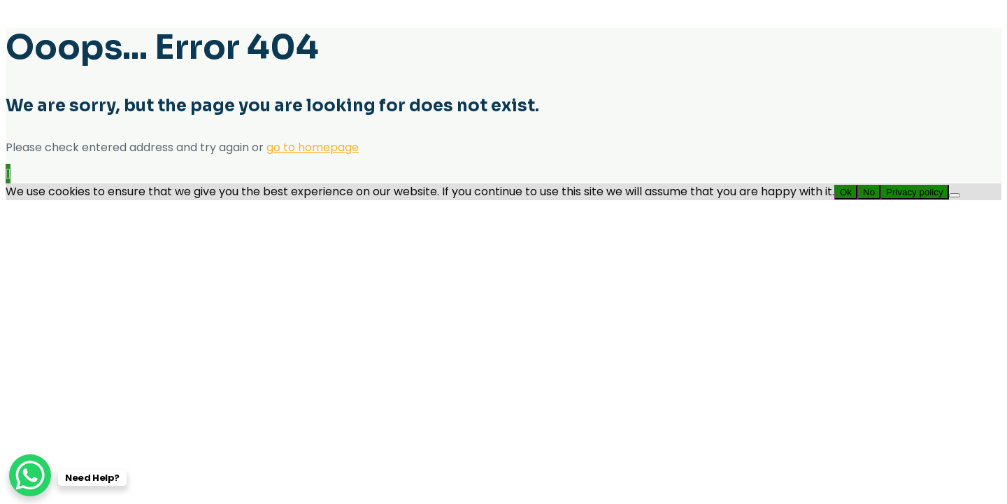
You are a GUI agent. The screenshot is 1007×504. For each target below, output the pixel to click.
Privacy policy (914, 192)
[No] (954, 195)
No (869, 192)
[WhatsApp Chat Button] (30, 475)
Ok (846, 192)
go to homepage (312, 147)
